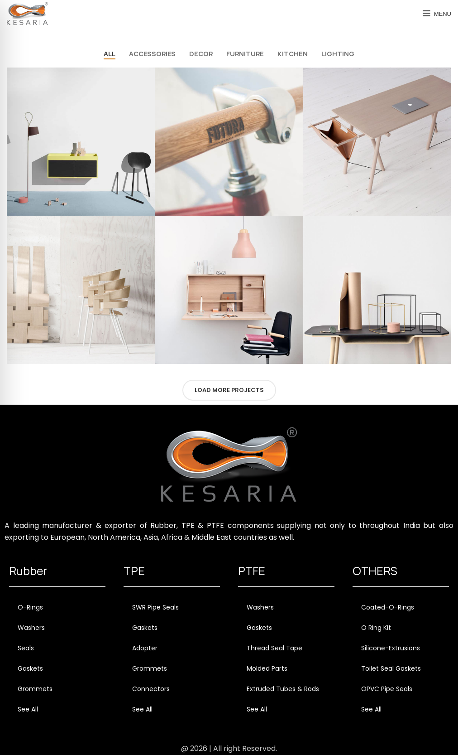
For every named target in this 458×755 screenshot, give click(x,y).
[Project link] (81, 142)
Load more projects (229, 390)
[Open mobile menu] (437, 14)
